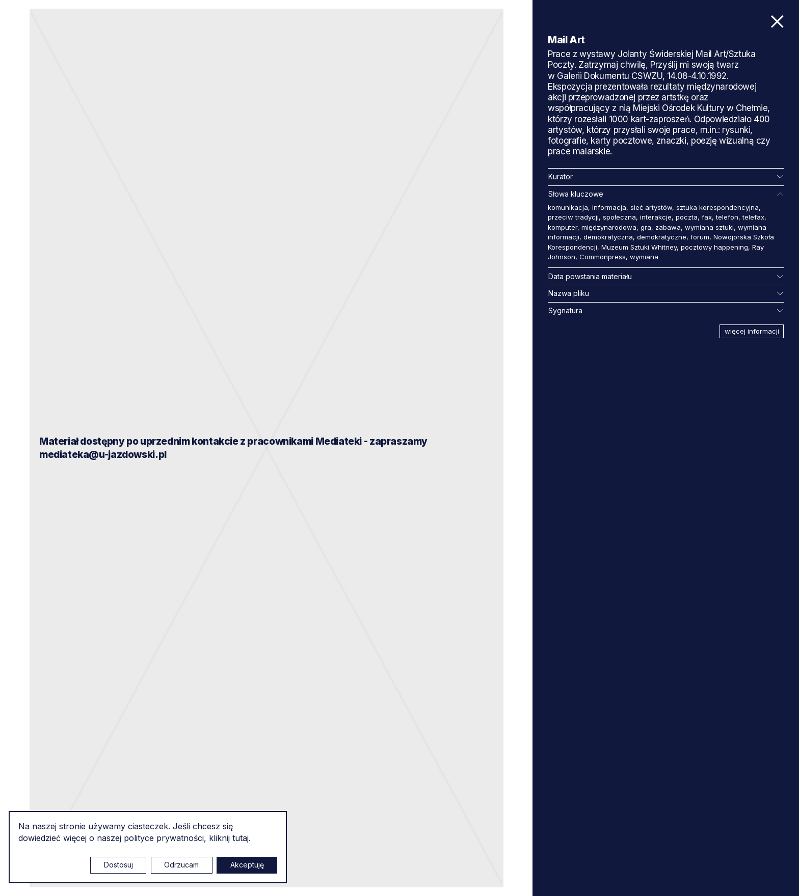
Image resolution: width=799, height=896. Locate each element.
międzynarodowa (608, 227)
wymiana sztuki (709, 227)
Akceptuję (247, 864)
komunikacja (568, 207)
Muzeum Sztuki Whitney (639, 247)
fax (707, 217)
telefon (727, 217)
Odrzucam (181, 864)
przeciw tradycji (573, 217)
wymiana (644, 257)
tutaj (240, 838)
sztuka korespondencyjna (717, 207)
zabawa (668, 227)
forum (699, 237)
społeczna (619, 217)
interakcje (656, 217)
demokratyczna (608, 237)
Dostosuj (118, 864)
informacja (609, 207)
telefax (753, 217)
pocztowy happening (714, 247)
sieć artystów (651, 207)
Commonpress (602, 257)
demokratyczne (661, 237)
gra (646, 227)
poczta (687, 217)
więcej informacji (752, 331)
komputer (562, 227)
